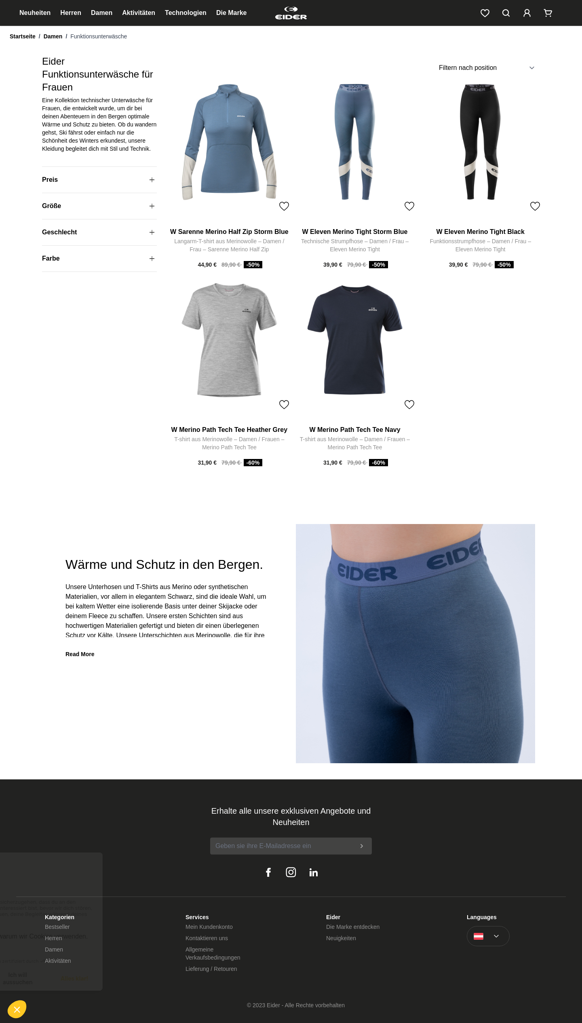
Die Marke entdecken (353, 927)
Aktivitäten (138, 12)
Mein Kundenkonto (209, 927)
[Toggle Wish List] (284, 206)
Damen (101, 12)
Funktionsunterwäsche (98, 36)
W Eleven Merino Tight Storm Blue (354, 231)
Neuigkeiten (341, 938)
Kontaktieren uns (207, 938)
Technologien (186, 12)
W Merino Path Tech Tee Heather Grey (229, 429)
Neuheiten (35, 12)
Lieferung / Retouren (211, 969)
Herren (70, 12)
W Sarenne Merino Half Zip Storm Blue (229, 231)
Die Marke (231, 12)
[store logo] (291, 13)
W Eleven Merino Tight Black (480, 231)
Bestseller (57, 927)
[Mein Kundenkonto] (527, 13)
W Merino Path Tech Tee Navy (354, 429)
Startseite (23, 36)
